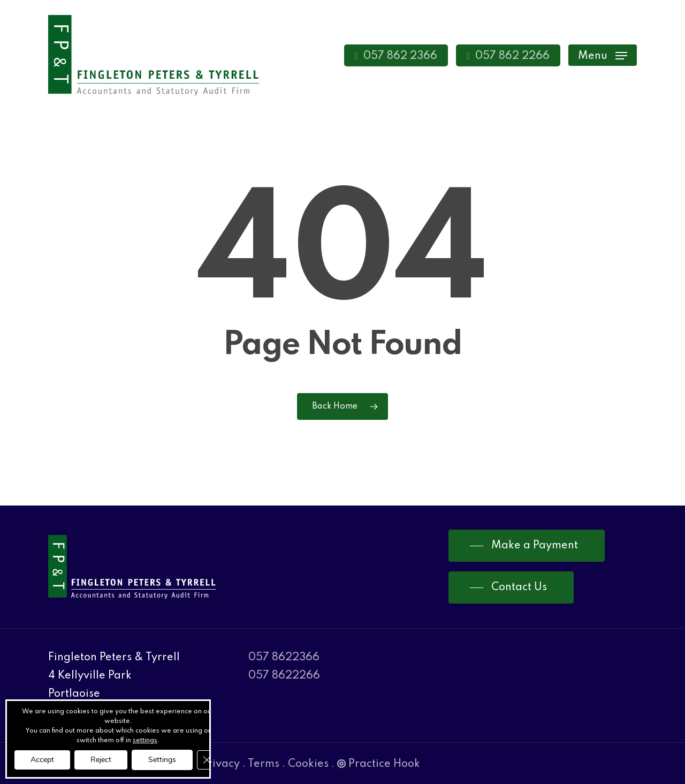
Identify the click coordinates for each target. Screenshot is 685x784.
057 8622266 (284, 675)
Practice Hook (378, 764)
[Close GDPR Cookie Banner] (206, 760)
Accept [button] (42, 760)
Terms (263, 764)
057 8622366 (283, 657)
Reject (100, 760)
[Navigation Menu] (602, 55)
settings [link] (145, 740)
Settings (162, 760)
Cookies (308, 764)
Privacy (220, 764)
